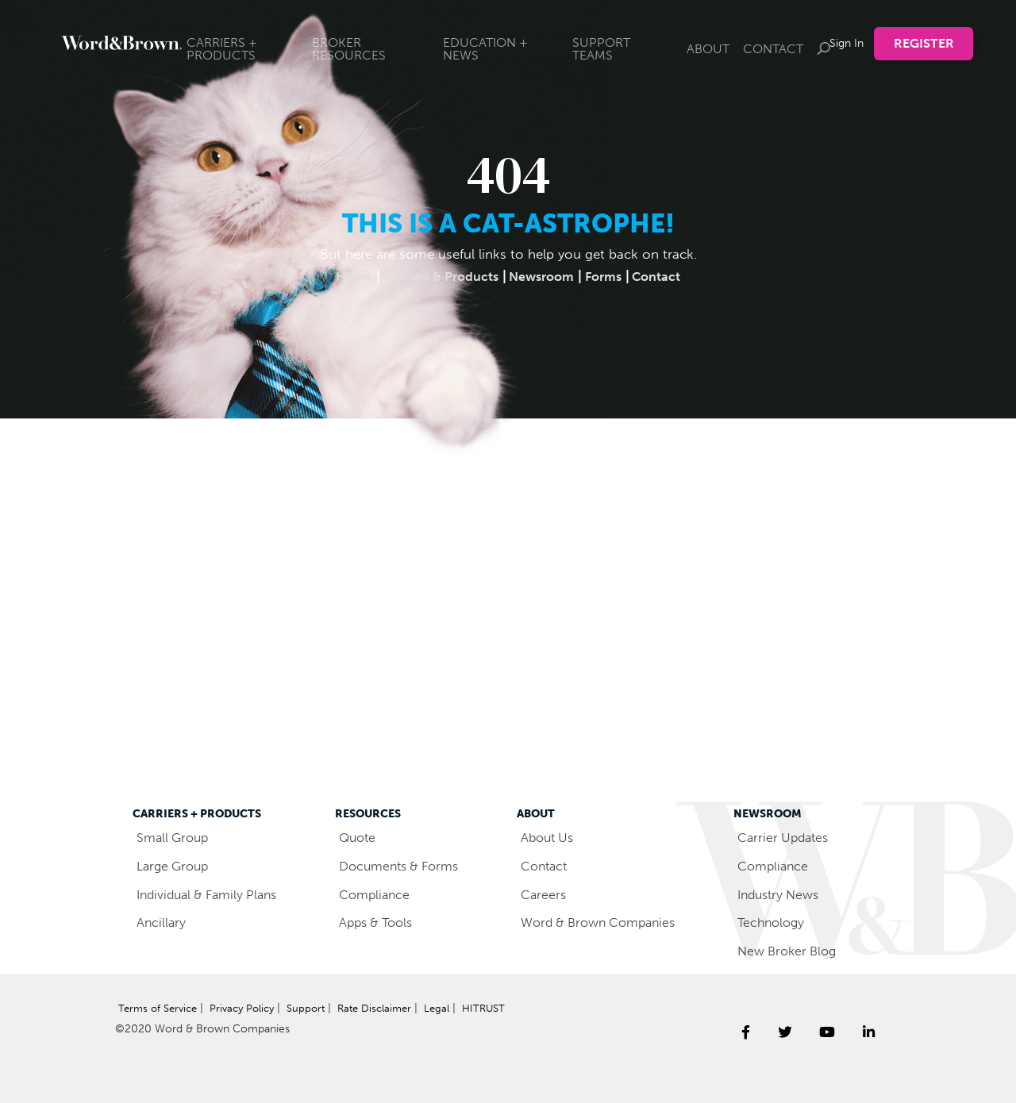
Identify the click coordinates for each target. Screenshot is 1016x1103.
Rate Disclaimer (392, 1008)
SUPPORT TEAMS (601, 49)
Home (344, 276)
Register (924, 43)
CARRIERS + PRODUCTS (222, 49)
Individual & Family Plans (212, 894)
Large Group (175, 866)
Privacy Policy (250, 1008)
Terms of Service (160, 1008)
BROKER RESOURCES (349, 49)
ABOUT (708, 48)
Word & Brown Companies (604, 922)
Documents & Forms (404, 866)
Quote (359, 837)
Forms (610, 276)
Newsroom (544, 276)
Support (319, 1008)
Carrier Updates (788, 837)
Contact (666, 276)
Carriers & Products (436, 276)
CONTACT (773, 48)
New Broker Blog (793, 951)
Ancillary (162, 922)
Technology (775, 922)
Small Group (175, 837)
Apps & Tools (380, 922)
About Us (550, 837)
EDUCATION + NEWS (485, 49)
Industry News (784, 894)
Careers (544, 894)
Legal (455, 1008)
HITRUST (141, 1033)
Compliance (377, 894)
